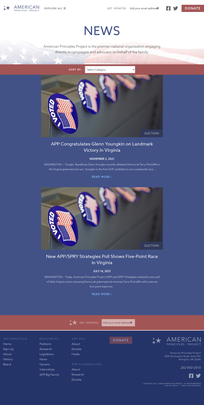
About (7, 354)
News (43, 359)
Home (7, 344)
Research (46, 349)
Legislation (47, 354)
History (8, 359)
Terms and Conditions (191, 385)
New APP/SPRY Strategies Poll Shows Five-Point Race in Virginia (102, 259)
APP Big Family (49, 375)
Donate (193, 8)
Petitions (45, 344)
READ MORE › (102, 176)
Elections (152, 133)
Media (76, 354)
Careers (45, 364)
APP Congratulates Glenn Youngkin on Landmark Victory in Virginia (102, 147)
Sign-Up (8, 349)
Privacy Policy (171, 385)
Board (7, 364)
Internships (47, 369)
